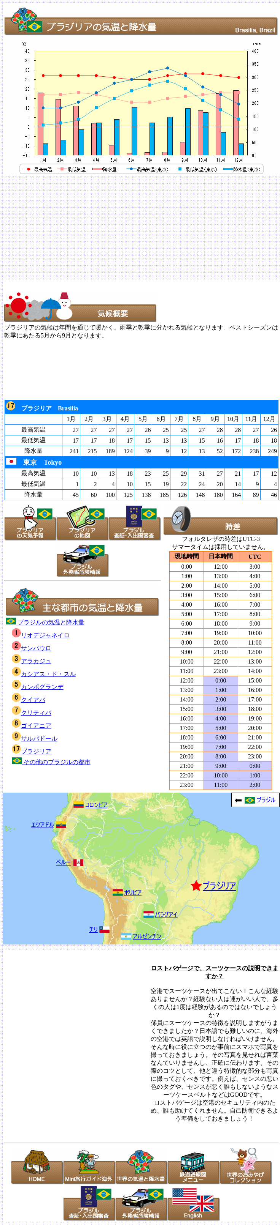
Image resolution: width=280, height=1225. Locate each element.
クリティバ (31, 712)
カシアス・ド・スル (44, 674)
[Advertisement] (103, 228)
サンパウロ (31, 648)
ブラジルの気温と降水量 (45, 622)
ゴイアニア (31, 725)
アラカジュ (31, 661)
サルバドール (34, 738)
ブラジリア (31, 751)
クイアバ (28, 700)
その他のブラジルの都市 (51, 762)
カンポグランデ (38, 687)
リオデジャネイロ (41, 635)
